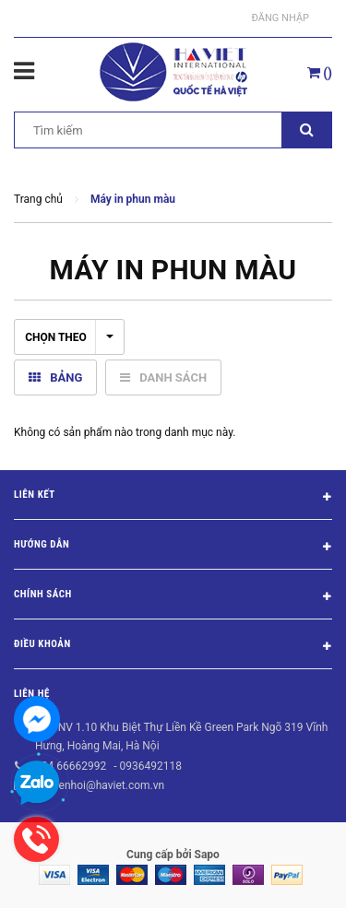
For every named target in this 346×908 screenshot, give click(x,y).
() (319, 72)
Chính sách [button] (173, 597)
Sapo (207, 854)
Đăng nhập (280, 18)
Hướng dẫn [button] (173, 547)
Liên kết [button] (173, 498)
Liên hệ (32, 694)
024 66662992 (70, 766)
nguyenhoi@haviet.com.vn (99, 785)
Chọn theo (69, 337)
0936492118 (150, 766)
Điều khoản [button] (173, 647)
